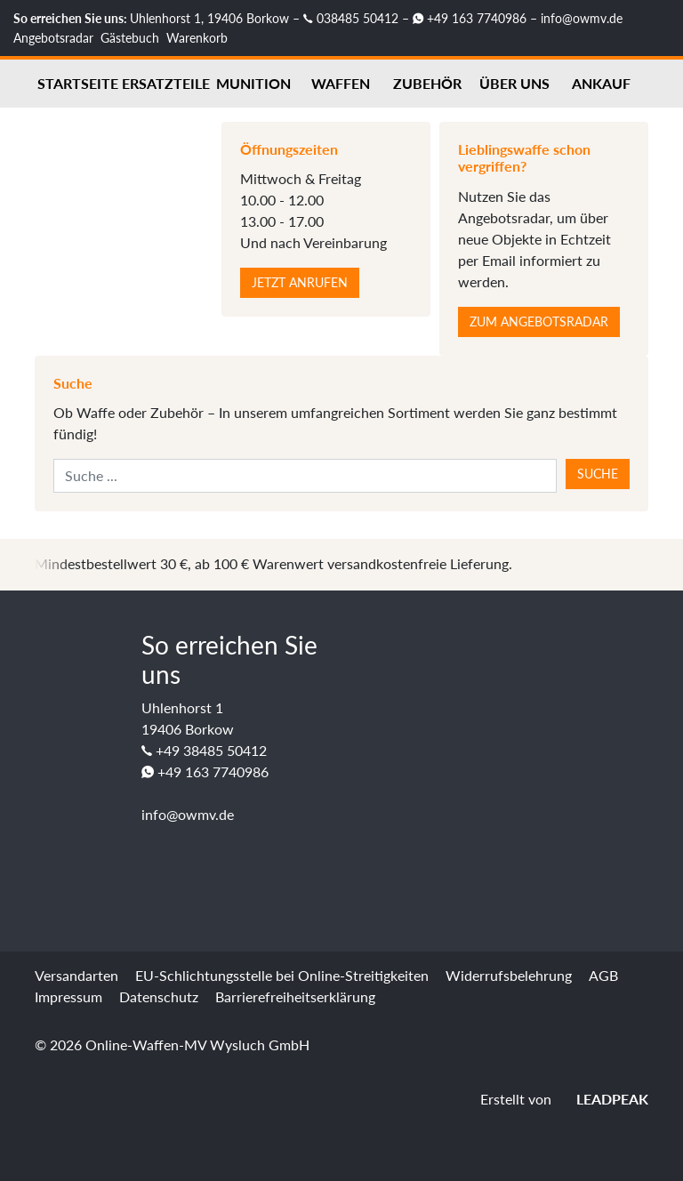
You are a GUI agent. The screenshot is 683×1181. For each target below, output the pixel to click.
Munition (253, 83)
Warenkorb (197, 37)
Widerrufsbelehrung (509, 975)
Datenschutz (158, 996)
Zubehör (427, 83)
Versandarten (76, 975)
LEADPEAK (601, 1098)
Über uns (514, 83)
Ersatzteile (166, 83)
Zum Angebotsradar (539, 321)
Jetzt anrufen (300, 282)
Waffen (340, 83)
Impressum (68, 996)
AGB (603, 975)
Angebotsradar (53, 37)
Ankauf (601, 83)
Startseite (77, 83)
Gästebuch (129, 37)
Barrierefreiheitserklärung (295, 996)
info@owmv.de (582, 18)
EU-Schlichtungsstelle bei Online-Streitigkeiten (282, 975)
